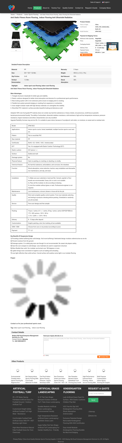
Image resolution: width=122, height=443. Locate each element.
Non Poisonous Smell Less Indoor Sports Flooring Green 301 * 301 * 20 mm (60, 380)
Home (30, 8)
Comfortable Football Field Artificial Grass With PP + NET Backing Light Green (23, 420)
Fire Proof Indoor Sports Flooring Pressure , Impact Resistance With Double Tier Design (46, 380)
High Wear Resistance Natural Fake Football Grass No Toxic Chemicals (23, 430)
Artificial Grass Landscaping (48, 390)
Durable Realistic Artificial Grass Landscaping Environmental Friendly (47, 409)
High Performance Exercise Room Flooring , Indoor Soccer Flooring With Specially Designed (89, 380)
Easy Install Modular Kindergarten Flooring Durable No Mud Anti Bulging (73, 430)
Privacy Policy (17, 439)
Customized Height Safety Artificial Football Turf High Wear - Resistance (22, 411)
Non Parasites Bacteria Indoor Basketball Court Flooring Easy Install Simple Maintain (74, 380)
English (107, 2)
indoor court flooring (38, 328)
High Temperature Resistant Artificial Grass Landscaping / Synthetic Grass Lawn (48, 418)
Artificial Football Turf (22, 390)
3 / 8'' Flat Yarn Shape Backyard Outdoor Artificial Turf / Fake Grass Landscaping (49, 399)
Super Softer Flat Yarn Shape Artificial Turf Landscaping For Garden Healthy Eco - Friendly (48, 427)
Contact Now (87, 55)
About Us (46, 8)
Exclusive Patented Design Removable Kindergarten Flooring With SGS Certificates (74, 420)
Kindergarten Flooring (72, 390)
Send (93, 400)
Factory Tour (55, 8)
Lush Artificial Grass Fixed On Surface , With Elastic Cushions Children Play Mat (74, 399)
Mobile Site (92, 416)
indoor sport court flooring (22, 328)
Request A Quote (91, 8)
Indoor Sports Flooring (31, 14)
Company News (105, 8)
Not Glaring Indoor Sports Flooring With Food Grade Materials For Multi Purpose (32, 380)
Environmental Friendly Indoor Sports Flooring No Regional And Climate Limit (17, 380)
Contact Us (79, 8)
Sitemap (92, 412)
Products (37, 8)
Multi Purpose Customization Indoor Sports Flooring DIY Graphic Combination (103, 380)
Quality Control (68, 8)
